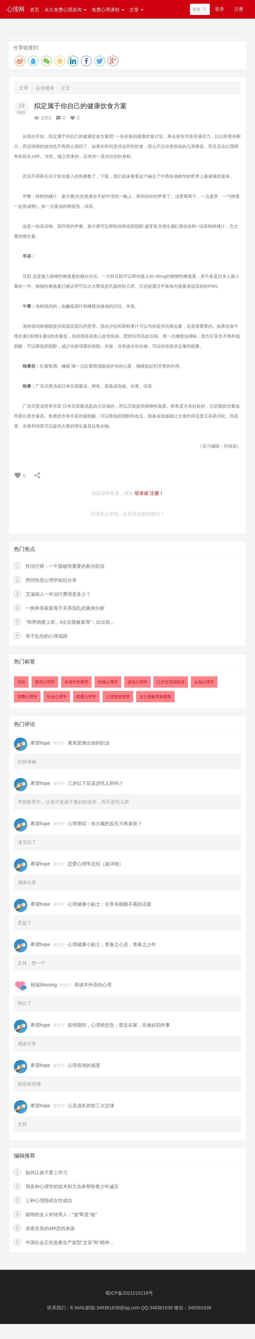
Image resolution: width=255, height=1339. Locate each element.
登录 (219, 9)
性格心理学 (108, 682)
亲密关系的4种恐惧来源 (50, 1228)
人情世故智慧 (118, 696)
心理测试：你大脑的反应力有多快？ (105, 823)
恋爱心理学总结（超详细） (96, 863)
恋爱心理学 (86, 696)
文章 (136, 9)
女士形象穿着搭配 (155, 696)
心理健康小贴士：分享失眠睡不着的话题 (109, 904)
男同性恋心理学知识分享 (51, 580)
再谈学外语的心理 (93, 984)
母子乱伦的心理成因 (46, 636)
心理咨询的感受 (84, 1065)
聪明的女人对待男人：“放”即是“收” (61, 1214)
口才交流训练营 (171, 682)
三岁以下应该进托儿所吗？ (96, 783)
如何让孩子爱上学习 (46, 1172)
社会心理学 (57, 696)
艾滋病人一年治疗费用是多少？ (58, 594)
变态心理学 (45, 682)
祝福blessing (44, 984)
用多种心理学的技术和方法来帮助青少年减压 (72, 1186)
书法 (21, 682)
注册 (238, 9)
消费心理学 (27, 696)
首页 (34, 9)
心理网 (16, 9)
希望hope (40, 743)
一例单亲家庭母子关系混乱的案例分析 (65, 608)
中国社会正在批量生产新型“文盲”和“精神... (69, 1242)
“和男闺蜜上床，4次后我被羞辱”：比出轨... (70, 622)
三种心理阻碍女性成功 (49, 1200)
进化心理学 (137, 682)
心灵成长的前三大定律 (91, 1105)
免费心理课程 (108, 9)
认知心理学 (204, 682)
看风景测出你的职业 (89, 743)
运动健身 (45, 88)
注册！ (157, 493)
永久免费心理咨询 (65, 9)
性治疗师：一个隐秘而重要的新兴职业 (65, 566)
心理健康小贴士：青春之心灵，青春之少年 (112, 944)
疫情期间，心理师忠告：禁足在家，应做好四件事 (119, 1025)
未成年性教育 (76, 682)
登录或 (141, 493)
